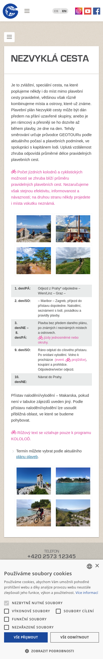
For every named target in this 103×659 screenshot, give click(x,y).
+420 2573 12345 (51, 556)
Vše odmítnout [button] (74, 637)
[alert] (51, 609)
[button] (51, 650)
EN (64, 11)
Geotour (10, 11)
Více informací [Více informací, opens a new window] (87, 592)
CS (56, 11)
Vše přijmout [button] (26, 637)
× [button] (97, 566)
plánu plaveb (27, 457)
